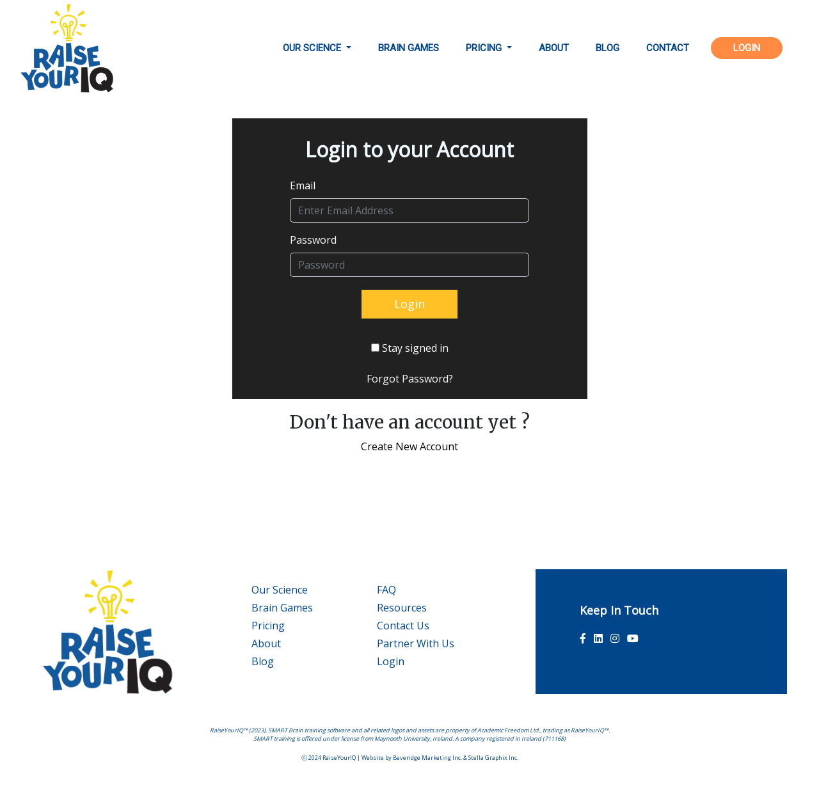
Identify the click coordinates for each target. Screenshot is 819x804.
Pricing (268, 626)
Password (313, 240)
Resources (402, 608)
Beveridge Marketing (422, 757)
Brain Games (282, 608)
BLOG (607, 48)
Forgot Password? (410, 379)
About (266, 643)
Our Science (279, 590)
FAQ (386, 590)
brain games (408, 48)
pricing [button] (485, 48)
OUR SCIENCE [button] (313, 48)
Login (390, 661)
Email (302, 185)
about (554, 48)
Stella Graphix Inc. (493, 757)
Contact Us (403, 626)
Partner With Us (415, 643)
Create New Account (409, 446)
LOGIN (746, 48)
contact (667, 48)
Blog (262, 661)
